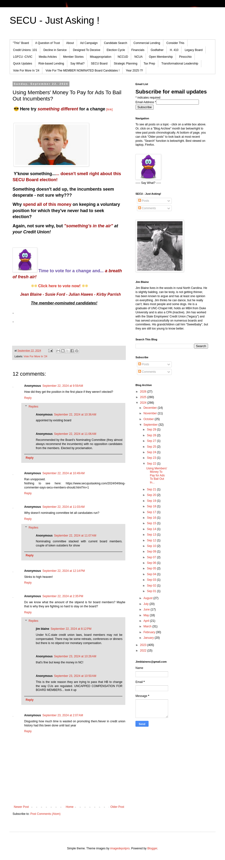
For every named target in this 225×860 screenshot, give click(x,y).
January (149, 637)
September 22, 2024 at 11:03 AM (63, 507)
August (148, 598)
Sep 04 (152, 574)
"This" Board (21, 43)
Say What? (77, 63)
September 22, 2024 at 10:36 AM (75, 414)
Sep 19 (152, 500)
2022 (143, 650)
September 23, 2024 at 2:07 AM (62, 715)
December (150, 407)
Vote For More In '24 (26, 70)
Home (70, 807)
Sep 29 (152, 429)
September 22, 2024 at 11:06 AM (75, 434)
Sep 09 (152, 551)
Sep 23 (152, 457)
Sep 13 (152, 534)
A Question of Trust (47, 43)
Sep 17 (152, 512)
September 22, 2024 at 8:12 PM (71, 629)
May (146, 615)
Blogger (152, 848)
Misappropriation (100, 56)
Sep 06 (152, 563)
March (147, 626)
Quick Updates (22, 63)
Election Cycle (116, 50)
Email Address (145, 102)
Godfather (157, 50)
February (149, 632)
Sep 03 (152, 579)
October (149, 419)
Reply (28, 398)
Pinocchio (185, 56)
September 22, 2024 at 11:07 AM (75, 535)
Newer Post (21, 807)
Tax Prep (149, 63)
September (150, 424)
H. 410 (174, 50)
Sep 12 (152, 540)
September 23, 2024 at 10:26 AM (75, 656)
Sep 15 (152, 523)
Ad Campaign (89, 43)
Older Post (117, 807)
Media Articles (48, 56)
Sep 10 (152, 546)
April (146, 621)
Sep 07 (152, 557)
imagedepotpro (120, 848)
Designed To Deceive (86, 50)
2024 (143, 402)
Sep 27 (152, 441)
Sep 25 (152, 446)
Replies (33, 406)
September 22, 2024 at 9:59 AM (62, 385)
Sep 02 (152, 585)
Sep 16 (152, 517)
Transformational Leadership (179, 63)
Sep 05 (152, 568)
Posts (143, 200)
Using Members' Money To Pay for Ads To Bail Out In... (156, 475)
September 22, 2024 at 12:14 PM (63, 571)
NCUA (138, 56)
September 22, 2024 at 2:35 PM (62, 596)
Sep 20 (152, 495)
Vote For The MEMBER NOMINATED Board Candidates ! (82, 70)
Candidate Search (115, 43)
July (146, 604)
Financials (137, 50)
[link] (109, 109)
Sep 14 (152, 529)
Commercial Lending (147, 43)
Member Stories (73, 56)
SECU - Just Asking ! (54, 20)
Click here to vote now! (59, 286)
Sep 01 (152, 591)
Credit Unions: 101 (25, 50)
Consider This (175, 43)
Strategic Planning (125, 63)
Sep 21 (152, 489)
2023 (143, 645)
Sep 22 (152, 463)
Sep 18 (152, 506)
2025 (143, 397)
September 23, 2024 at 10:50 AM (75, 676)
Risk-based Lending (51, 63)
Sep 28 (152, 435)
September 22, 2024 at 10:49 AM (63, 473)
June (146, 609)
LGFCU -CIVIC (22, 56)
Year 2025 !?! (134, 70)
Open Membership (161, 56)
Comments (147, 208)
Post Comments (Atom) (45, 814)
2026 (143, 391)
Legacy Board (193, 50)
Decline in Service (55, 50)
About (70, 43)
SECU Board (99, 63)
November (150, 413)
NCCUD (123, 56)
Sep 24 (152, 452)
